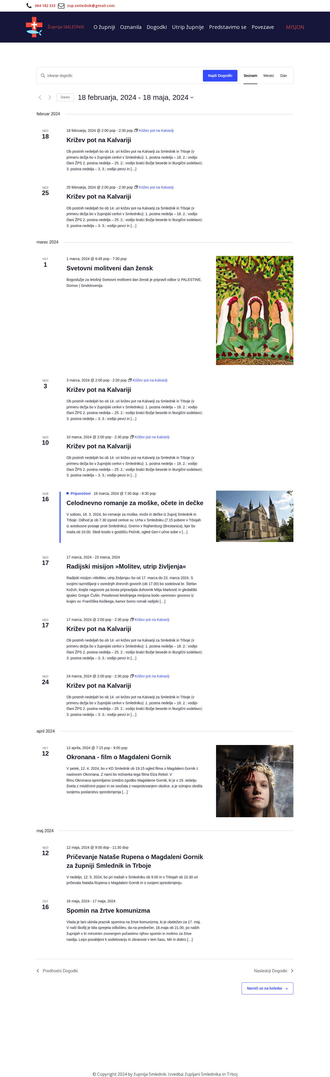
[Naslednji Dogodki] (50, 97)
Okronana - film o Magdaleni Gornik (119, 757)
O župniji (104, 26)
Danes (65, 97)
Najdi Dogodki (220, 76)
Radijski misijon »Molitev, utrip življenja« (126, 566)
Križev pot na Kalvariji (99, 139)
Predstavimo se (227, 26)
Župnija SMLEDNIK (66, 27)
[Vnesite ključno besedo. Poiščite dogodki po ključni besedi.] (120, 76)
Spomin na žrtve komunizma (108, 910)
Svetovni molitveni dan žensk (110, 268)
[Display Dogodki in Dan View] (283, 76)
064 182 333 (45, 5)
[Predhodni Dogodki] (40, 97)
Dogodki (157, 26)
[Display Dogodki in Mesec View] (268, 76)
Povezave (263, 26)
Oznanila (131, 26)
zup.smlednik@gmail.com (91, 5)
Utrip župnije (188, 26)
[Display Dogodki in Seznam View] (250, 76)
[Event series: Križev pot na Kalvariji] (154, 130)
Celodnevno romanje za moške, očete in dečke (135, 502)
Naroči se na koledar (264, 988)
